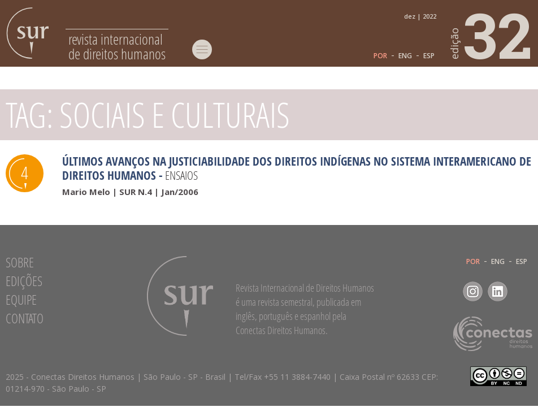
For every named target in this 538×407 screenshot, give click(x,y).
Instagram (473, 291)
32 (491, 34)
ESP (429, 56)
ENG (405, 56)
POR (380, 56)
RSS (522, 291)
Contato (25, 318)
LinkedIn (497, 291)
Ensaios (181, 175)
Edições (24, 280)
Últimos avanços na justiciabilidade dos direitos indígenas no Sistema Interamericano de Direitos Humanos (296, 168)
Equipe (21, 299)
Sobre (20, 262)
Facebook (448, 291)
